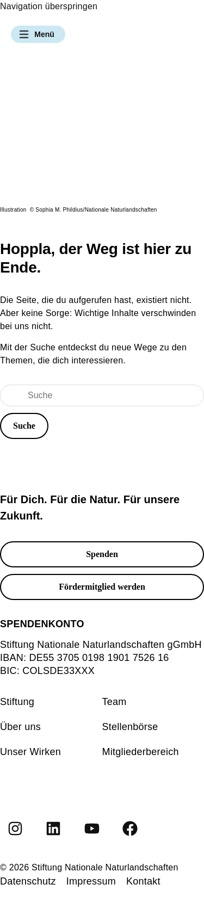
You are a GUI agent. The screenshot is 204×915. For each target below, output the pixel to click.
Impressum (91, 881)
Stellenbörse (130, 726)
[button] (38, 34)
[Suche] (102, 395)
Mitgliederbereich (140, 751)
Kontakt (143, 881)
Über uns (20, 726)
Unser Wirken (30, 751)
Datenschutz (28, 881)
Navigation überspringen (48, 6)
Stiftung (17, 701)
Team (114, 701)
